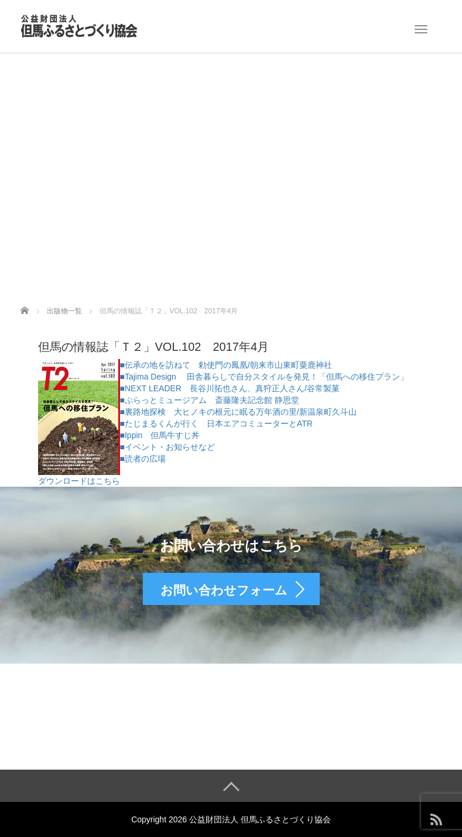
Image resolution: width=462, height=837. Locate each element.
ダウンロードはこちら (79, 481)
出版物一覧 (64, 311)
